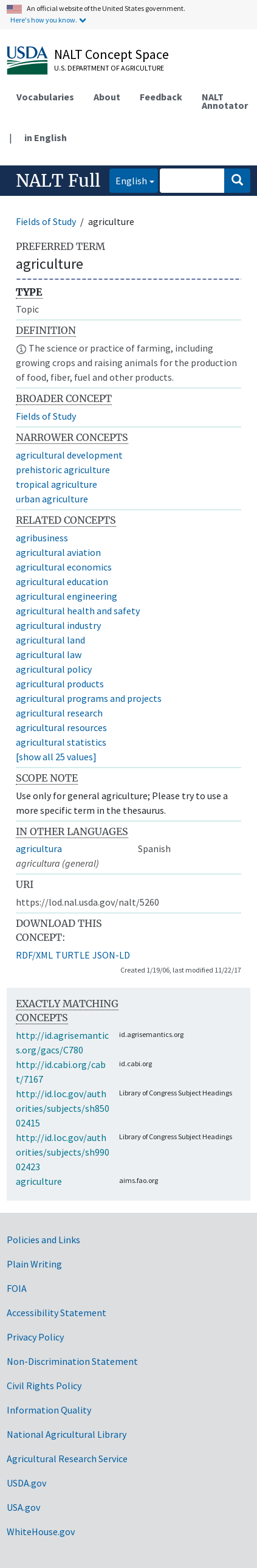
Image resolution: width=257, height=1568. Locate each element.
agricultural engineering (66, 596)
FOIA (17, 1288)
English (128, 180)
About (107, 97)
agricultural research (59, 713)
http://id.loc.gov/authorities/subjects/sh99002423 (62, 1152)
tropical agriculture (56, 484)
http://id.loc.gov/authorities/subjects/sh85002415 (62, 1108)
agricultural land (50, 640)
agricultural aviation (58, 552)
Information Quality (49, 1410)
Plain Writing (34, 1264)
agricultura (39, 848)
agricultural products (60, 684)
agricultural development (69, 455)
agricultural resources (61, 727)
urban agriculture (52, 499)
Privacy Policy (35, 1337)
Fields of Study (46, 221)
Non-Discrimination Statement (72, 1361)
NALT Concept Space (111, 54)
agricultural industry (58, 625)
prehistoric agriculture (63, 469)
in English (45, 137)
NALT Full (58, 181)
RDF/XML (34, 955)
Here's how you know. (43, 19)
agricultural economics (64, 567)
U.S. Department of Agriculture (109, 67)
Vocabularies (45, 97)
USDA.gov (26, 1483)
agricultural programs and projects (89, 698)
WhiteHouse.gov (41, 1531)
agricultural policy (54, 669)
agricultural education (62, 581)
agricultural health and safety (78, 611)
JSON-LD (111, 955)
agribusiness (42, 538)
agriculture (39, 1181)
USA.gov (23, 1507)
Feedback (161, 97)
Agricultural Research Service (67, 1458)
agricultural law (48, 654)
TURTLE (72, 955)
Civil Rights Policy (44, 1385)
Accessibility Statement (56, 1312)
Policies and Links (43, 1239)
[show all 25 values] (56, 757)
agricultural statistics (61, 742)
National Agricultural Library (66, 1434)
